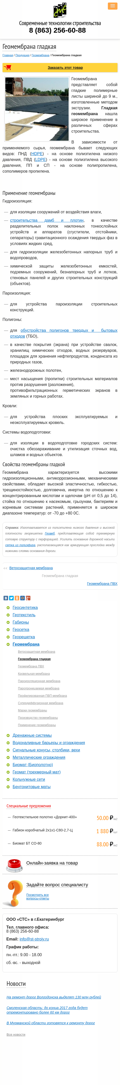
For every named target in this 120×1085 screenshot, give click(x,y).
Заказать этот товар (65, 68)
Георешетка (24, 637)
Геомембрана (40, 55)
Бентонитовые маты (32, 787)
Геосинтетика (25, 607)
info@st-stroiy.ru (34, 939)
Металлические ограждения (39, 757)
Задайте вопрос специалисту (57, 884)
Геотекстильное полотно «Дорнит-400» (45, 817)
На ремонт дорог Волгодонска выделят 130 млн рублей (54, 997)
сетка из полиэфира (20, 545)
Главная (8, 55)
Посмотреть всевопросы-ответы (37, 896)
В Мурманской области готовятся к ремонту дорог (51, 1023)
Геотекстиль (24, 615)
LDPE (40, 159)
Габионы (21, 622)
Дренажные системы (32, 735)
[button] (112, 6)
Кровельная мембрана (34, 673)
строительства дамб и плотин (47, 220)
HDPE (37, 154)
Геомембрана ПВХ (102, 584)
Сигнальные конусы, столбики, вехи (46, 750)
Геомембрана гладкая (34, 659)
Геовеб (50, 533)
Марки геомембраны (32, 710)
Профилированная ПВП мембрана (42, 696)
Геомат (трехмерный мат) (37, 772)
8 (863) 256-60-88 (57, 30)
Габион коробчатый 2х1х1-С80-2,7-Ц (43, 830)
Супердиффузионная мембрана (40, 703)
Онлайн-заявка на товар (52, 863)
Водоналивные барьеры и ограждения (49, 743)
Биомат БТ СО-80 (27, 843)
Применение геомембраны (37, 725)
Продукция (22, 55)
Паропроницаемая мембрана (38, 688)
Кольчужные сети (29, 779)
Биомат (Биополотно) (33, 765)
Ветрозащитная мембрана (31, 568)
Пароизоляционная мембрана (39, 681)
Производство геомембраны (38, 718)
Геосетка (21, 629)
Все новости (16, 1034)
